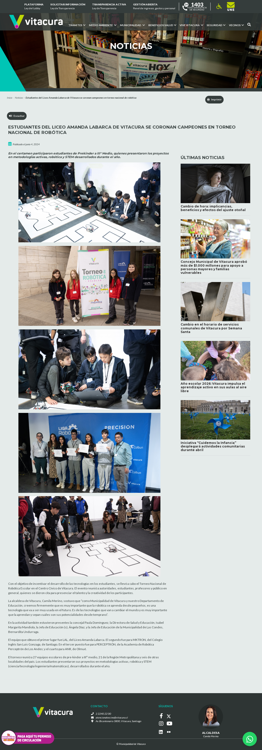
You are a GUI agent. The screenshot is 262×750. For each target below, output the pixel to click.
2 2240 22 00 (104, 713)
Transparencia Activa (109, 7)
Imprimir (212, 99)
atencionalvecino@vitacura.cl (112, 717)
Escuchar (17, 116)
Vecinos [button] (236, 24)
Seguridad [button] (216, 24)
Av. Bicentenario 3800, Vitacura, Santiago (118, 721)
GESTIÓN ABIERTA (154, 7)
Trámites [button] (76, 24)
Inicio (9, 97)
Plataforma (33, 7)
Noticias (19, 97)
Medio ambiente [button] (102, 24)
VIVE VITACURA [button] (191, 24)
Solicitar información (67, 7)
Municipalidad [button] (132, 24)
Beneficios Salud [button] (162, 24)
